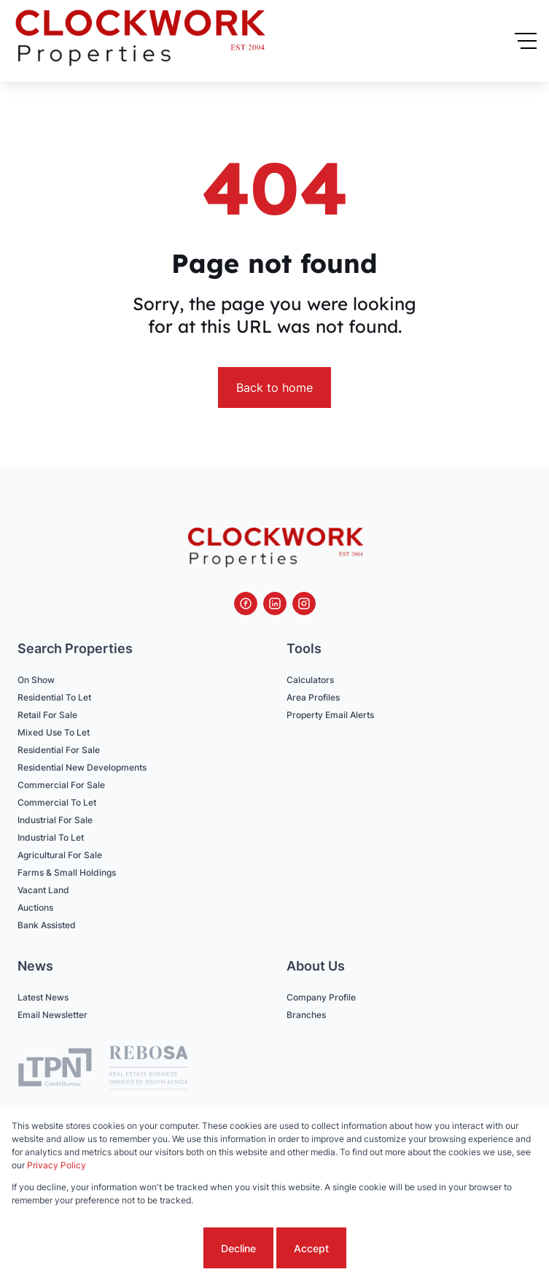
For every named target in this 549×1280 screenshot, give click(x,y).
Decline (238, 1248)
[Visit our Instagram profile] (304, 603)
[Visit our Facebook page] (245, 603)
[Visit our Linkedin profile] (275, 603)
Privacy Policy (56, 1165)
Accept (311, 1248)
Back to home (274, 387)
